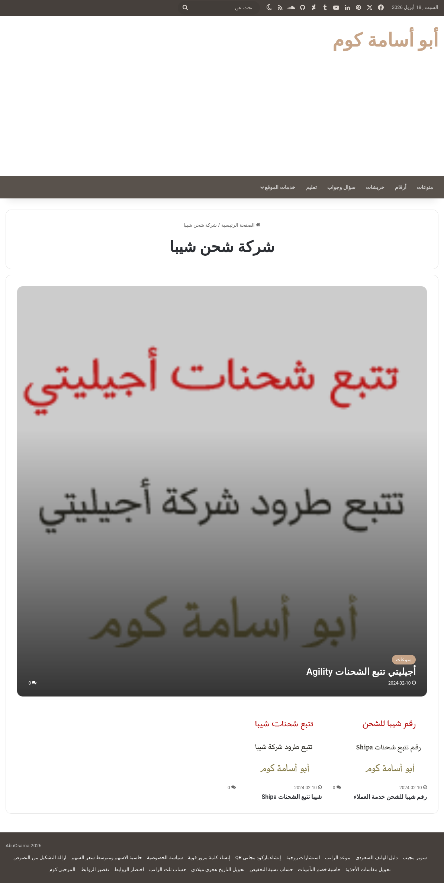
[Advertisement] (222, 120)
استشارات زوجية (303, 857)
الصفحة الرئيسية (240, 225)
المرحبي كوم (62, 869)
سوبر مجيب (415, 857)
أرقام (400, 187)
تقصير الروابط (95, 869)
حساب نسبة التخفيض (271, 869)
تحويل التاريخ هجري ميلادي (218, 869)
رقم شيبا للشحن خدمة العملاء (390, 796)
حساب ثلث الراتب (167, 869)
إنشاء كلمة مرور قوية (209, 857)
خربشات (375, 187)
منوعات (425, 187)
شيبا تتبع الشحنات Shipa (291, 796)
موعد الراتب (337, 857)
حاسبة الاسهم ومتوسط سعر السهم (106, 857)
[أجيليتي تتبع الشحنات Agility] (222, 491)
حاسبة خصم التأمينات (319, 869)
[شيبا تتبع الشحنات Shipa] (284, 745)
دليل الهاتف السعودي (376, 857)
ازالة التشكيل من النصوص (40, 857)
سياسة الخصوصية (165, 857)
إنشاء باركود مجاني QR (258, 857)
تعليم (311, 187)
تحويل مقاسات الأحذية (367, 869)
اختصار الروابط (129, 869)
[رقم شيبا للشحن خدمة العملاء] (390, 745)
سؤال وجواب (341, 187)
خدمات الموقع (280, 187)
